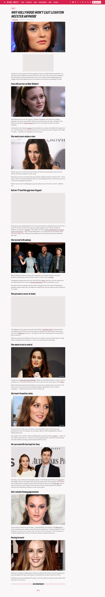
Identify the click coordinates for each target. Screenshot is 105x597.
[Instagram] (75, 2)
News (22, 2)
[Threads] (85, 2)
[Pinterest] (80, 2)
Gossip (35, 2)
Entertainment (43, 2)
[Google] (88, 2)
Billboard (21, 333)
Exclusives (29, 2)
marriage (29, 128)
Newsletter (96, 2)
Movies (13, 8)
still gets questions (28, 123)
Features (55, 2)
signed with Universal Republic (28, 380)
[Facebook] (70, 2)
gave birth (60, 479)
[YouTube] (73, 2)
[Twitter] (78, 2)
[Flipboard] (83, 2)
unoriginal (27, 229)
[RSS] (90, 2)
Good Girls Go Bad (47, 329)
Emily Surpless (15, 19)
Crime (50, 2)
